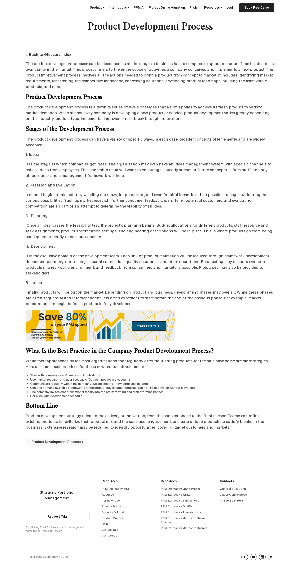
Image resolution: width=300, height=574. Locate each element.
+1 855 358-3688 (232, 500)
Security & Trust (113, 512)
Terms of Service (51, 530)
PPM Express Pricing (115, 488)
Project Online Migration (167, 7)
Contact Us (109, 535)
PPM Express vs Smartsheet (180, 500)
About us (108, 494)
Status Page (110, 529)
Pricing (194, 7)
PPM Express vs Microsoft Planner (184, 528)
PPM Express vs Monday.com (180, 488)
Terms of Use (111, 500)
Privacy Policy (111, 506)
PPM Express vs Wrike (175, 494)
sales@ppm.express (233, 494)
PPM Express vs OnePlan (177, 506)
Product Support (113, 518)
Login (231, 7)
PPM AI (139, 7)
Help (105, 523)
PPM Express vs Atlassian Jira (181, 512)
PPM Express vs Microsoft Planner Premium (184, 520)
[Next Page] (58, 442)
